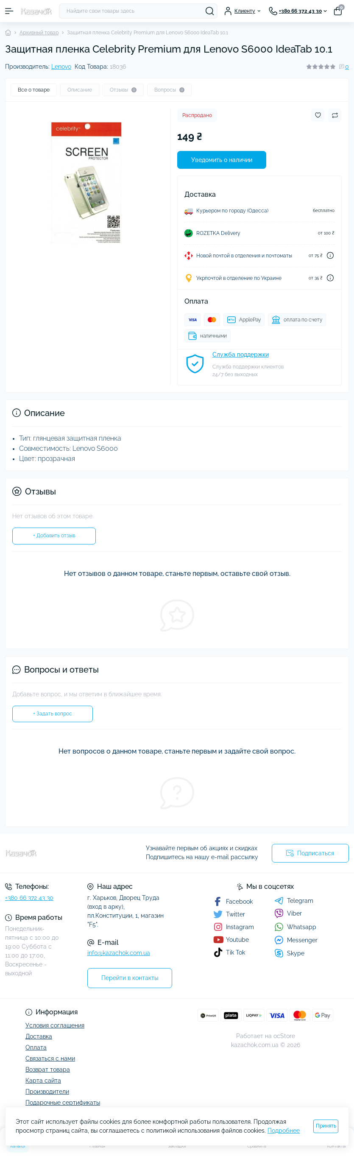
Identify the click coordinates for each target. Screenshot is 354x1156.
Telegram (293, 901)
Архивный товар (39, 33)
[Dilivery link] (330, 255)
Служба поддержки (240, 354)
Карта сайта (43, 1080)
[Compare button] (335, 115)
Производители (47, 1091)
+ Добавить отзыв (54, 536)
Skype (289, 953)
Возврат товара (47, 1069)
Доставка (38, 1036)
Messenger (296, 939)
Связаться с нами (50, 1058)
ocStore (284, 1036)
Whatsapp (295, 926)
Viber (288, 913)
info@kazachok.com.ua (118, 952)
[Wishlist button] (318, 115)
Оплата (36, 1047)
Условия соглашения (54, 1025)
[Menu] (9, 11)
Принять (326, 1126)
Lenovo (61, 66)
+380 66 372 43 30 (29, 897)
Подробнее (284, 1130)
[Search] (210, 11)
